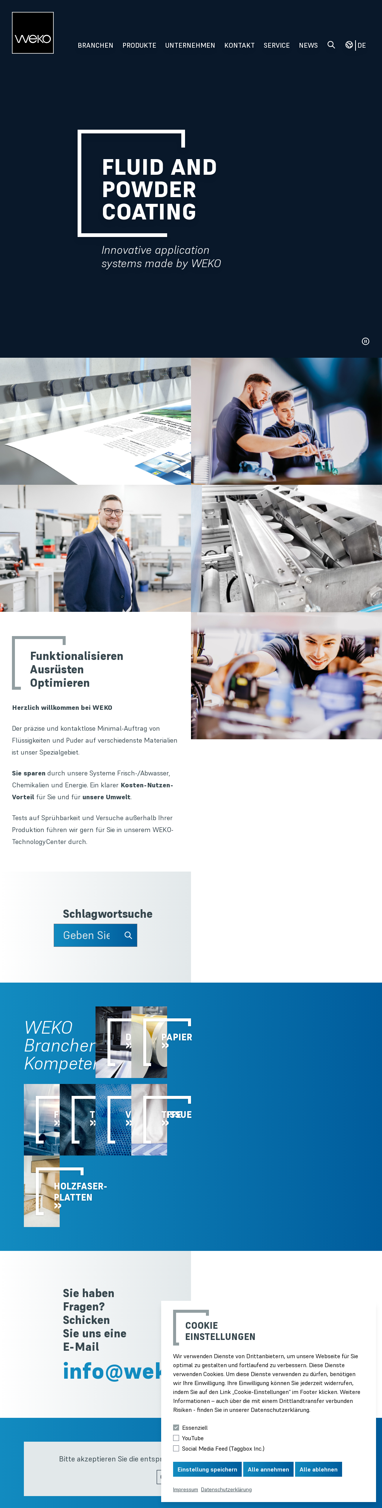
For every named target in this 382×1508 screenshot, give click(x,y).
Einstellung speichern (207, 1469)
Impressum (185, 1489)
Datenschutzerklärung (226, 1489)
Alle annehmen (268, 1469)
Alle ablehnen (319, 1469)
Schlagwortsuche (100, 914)
